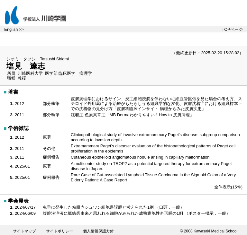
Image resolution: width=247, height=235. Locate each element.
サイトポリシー (59, 231)
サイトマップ (24, 231)
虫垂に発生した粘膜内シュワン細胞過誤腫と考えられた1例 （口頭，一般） (114, 207)
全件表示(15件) (228, 187)
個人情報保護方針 (98, 231)
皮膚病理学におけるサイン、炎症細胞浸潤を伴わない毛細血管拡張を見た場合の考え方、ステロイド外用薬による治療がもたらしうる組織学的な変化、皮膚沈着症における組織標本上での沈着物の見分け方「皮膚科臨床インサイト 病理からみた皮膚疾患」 (156, 103)
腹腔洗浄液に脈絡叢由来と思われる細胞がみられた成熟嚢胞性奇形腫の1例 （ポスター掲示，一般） (137, 213)
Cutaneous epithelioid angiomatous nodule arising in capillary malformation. (141, 157)
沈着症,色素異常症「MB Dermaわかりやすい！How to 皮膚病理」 (133, 114)
